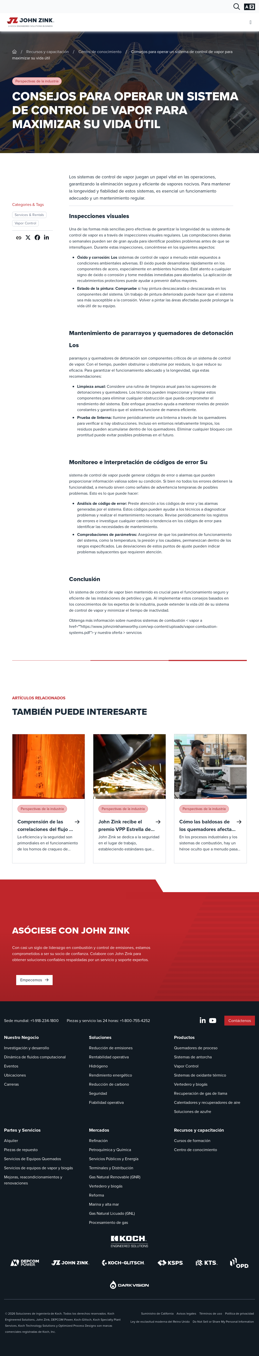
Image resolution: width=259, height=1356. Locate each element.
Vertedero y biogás (190, 1084)
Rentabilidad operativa (109, 1057)
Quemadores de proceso (196, 1048)
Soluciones (100, 1037)
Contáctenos (239, 1021)
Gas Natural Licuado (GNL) (112, 1213)
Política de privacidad (239, 1313)
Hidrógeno (98, 1066)
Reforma (96, 1195)
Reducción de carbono (109, 1084)
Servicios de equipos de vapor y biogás (38, 1168)
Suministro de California (157, 1313)
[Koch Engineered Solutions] (129, 1241)
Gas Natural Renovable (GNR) (114, 1177)
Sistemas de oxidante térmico (200, 1075)
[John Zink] (70, 1262)
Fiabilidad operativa (106, 1102)
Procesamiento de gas (108, 1222)
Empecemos (34, 980)
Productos (184, 1037)
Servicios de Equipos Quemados (32, 1159)
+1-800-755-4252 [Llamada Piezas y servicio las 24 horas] (135, 1021)
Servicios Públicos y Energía (113, 1159)
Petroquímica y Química (110, 1150)
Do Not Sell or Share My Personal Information (223, 1321)
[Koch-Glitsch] (123, 1263)
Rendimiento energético (110, 1075)
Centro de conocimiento (99, 52)
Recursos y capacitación (47, 52)
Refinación (98, 1141)
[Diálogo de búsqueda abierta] (236, 7)
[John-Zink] (14, 52)
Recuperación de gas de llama (200, 1093)
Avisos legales (186, 1313)
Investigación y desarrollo (26, 1048)
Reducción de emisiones (111, 1048)
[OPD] (239, 1262)
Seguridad (98, 1093)
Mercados (99, 1130)
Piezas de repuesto (21, 1150)
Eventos (11, 1066)
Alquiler (11, 1141)
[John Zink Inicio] (30, 22)
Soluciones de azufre (192, 1111)
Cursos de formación (192, 1141)
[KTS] (207, 1262)
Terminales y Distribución (111, 1168)
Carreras (11, 1084)
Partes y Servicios (22, 1130)
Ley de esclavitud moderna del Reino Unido (160, 1321)
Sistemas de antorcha (193, 1057)
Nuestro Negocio (21, 1037)
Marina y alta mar (104, 1204)
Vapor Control (186, 1066)
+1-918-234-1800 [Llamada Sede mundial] (44, 1021)
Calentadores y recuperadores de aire (207, 1102)
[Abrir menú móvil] (250, 22)
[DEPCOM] (24, 1262)
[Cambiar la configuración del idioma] (249, 7)
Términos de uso (210, 1313)
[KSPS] (170, 1263)
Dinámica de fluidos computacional (35, 1057)
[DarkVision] (129, 1284)
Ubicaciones (15, 1075)
